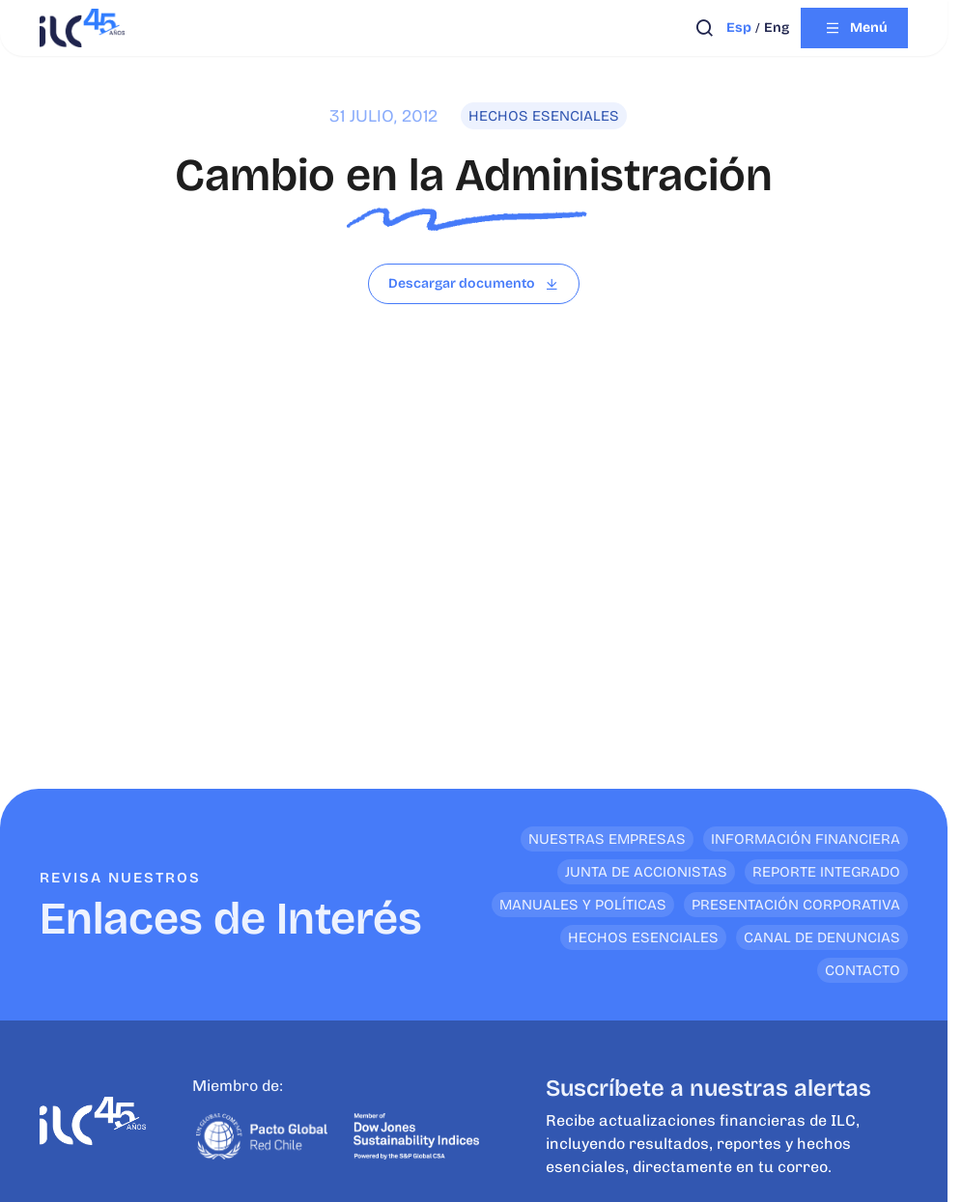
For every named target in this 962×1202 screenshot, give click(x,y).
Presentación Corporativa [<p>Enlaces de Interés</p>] (796, 904)
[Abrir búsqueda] (704, 28)
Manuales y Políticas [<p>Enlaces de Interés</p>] (582, 904)
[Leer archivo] (474, 284)
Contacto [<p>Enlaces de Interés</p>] (862, 970)
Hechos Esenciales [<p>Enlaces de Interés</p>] (643, 937)
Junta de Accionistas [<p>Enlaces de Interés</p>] (646, 872)
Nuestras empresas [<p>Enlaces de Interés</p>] (607, 839)
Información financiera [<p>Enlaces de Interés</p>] (805, 839)
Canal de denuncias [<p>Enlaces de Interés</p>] (822, 937)
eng (776, 27)
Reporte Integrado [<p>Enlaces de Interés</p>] (826, 872)
